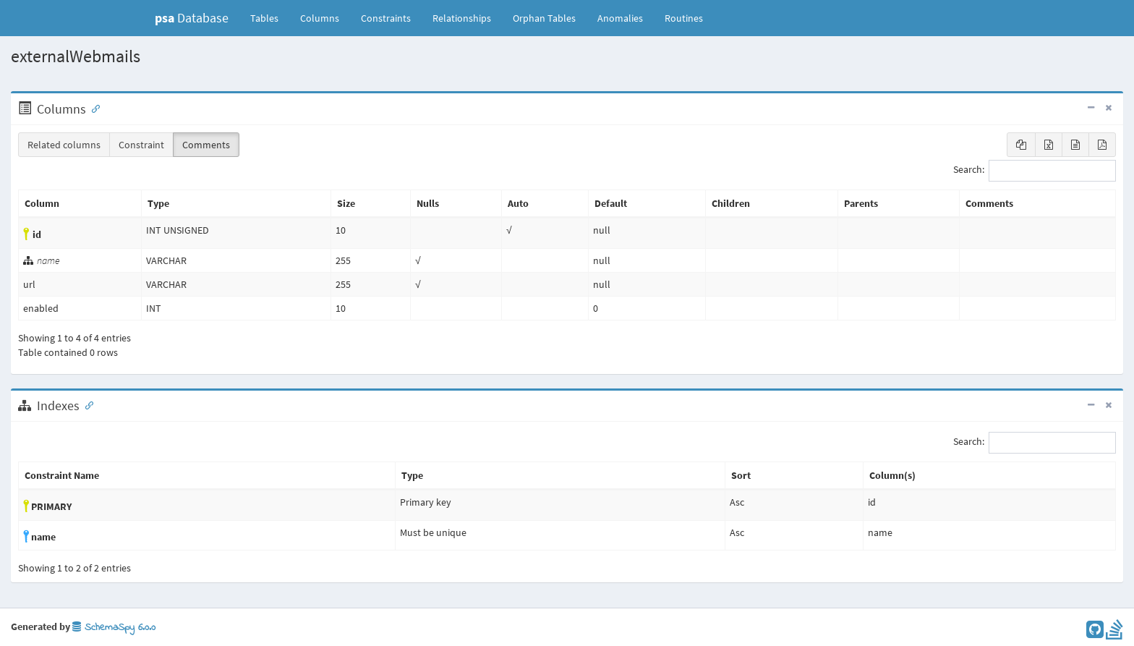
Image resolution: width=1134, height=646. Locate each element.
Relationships (461, 18)
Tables (269, 17)
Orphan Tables (544, 18)
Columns (319, 18)
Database (192, 17)
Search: (1034, 171)
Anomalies (620, 18)
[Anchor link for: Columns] (92, 107)
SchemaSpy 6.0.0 (113, 627)
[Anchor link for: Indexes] (86, 404)
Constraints (386, 18)
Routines (684, 18)
